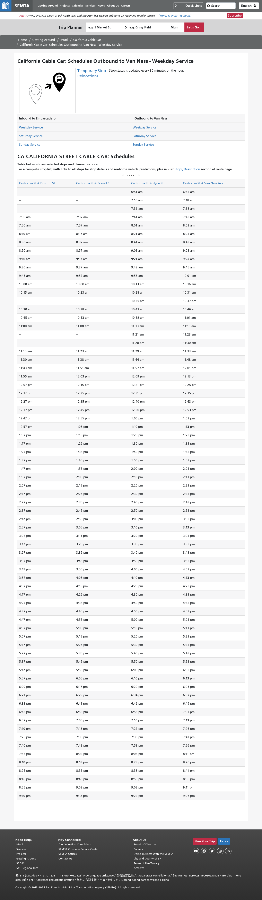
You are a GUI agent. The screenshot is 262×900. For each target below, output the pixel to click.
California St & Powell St (93, 183)
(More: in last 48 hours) (175, 15)
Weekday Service (31, 127)
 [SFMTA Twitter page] (212, 851)
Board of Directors (145, 844)
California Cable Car (87, 40)
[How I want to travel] (176, 27)
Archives (139, 868)
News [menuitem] (101, 5)
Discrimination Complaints (75, 844)
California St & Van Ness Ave (203, 183)
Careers (138, 849)
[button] (249, 5)
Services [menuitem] (90, 5)
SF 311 (20, 863)
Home (22, 40)
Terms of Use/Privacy (146, 863)
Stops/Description (187, 169)
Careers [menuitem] (125, 5)
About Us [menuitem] (113, 5)
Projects (21, 854)
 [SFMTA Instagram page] (220, 851)
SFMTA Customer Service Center (78, 849)
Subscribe (235, 15)
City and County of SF (147, 858)
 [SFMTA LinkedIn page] (228, 851)
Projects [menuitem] (65, 5)
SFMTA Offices (68, 854)
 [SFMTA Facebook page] (204, 851)
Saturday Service (31, 136)
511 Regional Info (27, 868)
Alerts (23, 15)
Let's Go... (194, 27)
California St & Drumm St (37, 183)
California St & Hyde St (147, 183)
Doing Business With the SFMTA (153, 854)
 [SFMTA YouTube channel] (196, 851)
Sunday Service (29, 144)
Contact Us (65, 858)
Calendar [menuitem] (77, 5)
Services (21, 849)
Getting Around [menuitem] (48, 5)
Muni (64, 40)
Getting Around (43, 40)
